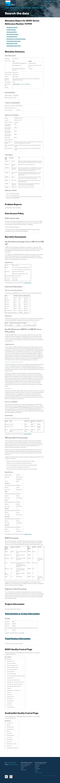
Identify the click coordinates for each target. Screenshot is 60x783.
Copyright (36, 769)
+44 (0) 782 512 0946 (11, 762)
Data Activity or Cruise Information (16, 39)
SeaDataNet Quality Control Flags (22, 713)
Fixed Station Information (14, 41)
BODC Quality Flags (12, 43)
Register (50, 1)
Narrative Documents (13, 34)
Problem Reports (11, 29)
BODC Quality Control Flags (19, 649)
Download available (16, 84)
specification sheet (27, 282)
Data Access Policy (12, 32)
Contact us (45, 1)
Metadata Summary (12, 27)
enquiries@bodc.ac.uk (13, 764)
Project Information (12, 36)
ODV (27, 84)
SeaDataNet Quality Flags (14, 45)
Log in (54, 1)
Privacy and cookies (38, 772)
